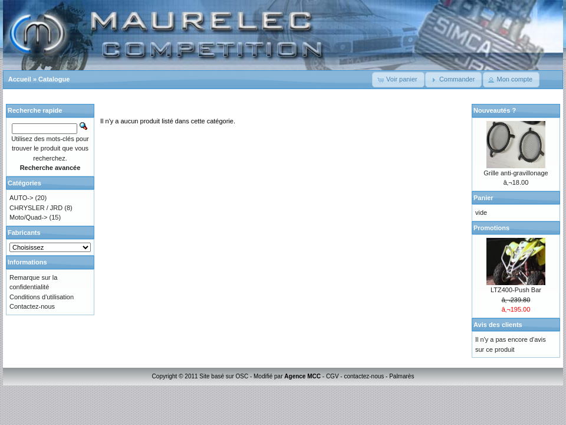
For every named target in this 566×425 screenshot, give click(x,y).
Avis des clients (497, 324)
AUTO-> (21, 197)
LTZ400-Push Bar (516, 289)
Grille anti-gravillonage (515, 172)
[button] (398, 79)
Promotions (491, 227)
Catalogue (54, 79)
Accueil (19, 79)
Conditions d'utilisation (41, 296)
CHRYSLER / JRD (35, 207)
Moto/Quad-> (28, 217)
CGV (332, 376)
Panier (483, 197)
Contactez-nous (32, 306)
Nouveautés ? (494, 110)
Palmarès (401, 376)
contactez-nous (364, 376)
